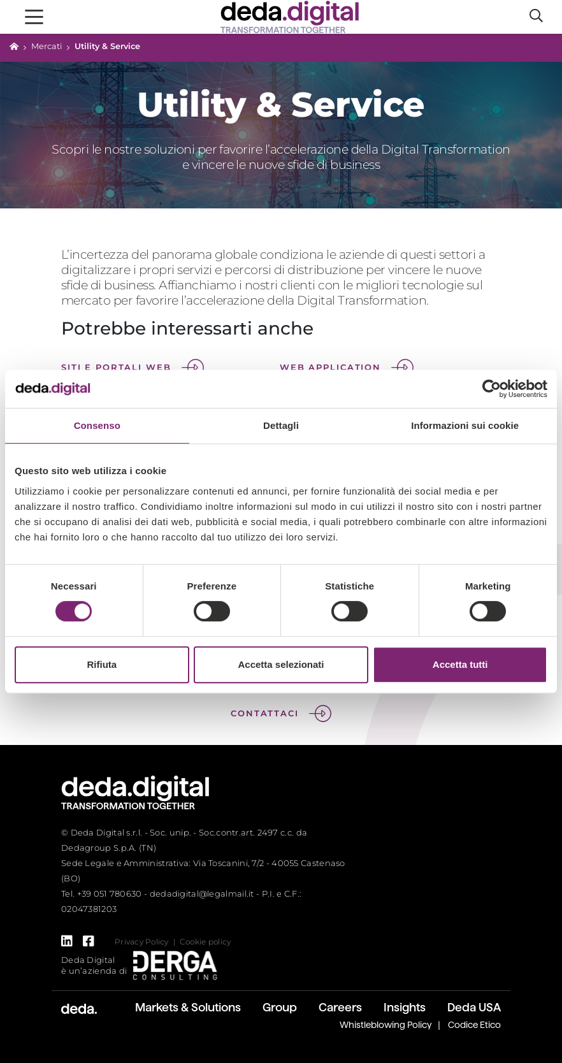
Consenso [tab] (97, 425)
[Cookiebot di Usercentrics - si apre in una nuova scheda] (491, 388)
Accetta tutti (460, 664)
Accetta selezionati (281, 664)
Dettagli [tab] (281, 425)
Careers (340, 1007)
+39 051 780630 (109, 893)
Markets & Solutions (188, 1007)
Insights (405, 1007)
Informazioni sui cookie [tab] (465, 425)
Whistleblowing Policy (386, 1025)
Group (280, 1007)
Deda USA (474, 1007)
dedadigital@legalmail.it (202, 893)
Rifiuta (102, 664)
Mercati (46, 46)
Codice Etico (474, 1025)
